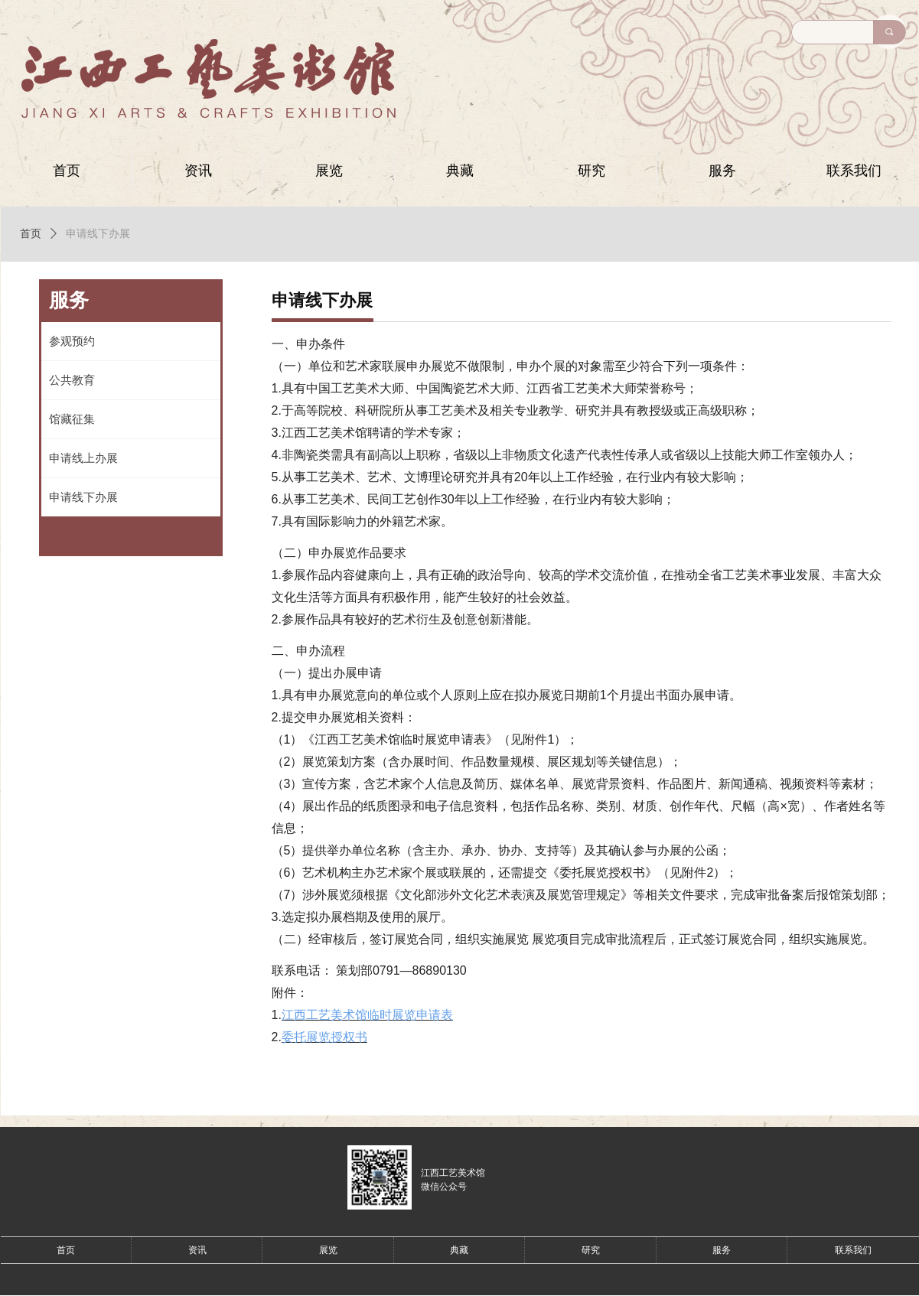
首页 (30, 233)
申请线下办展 (98, 233)
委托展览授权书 (324, 1037)
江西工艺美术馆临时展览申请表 (367, 1014)
